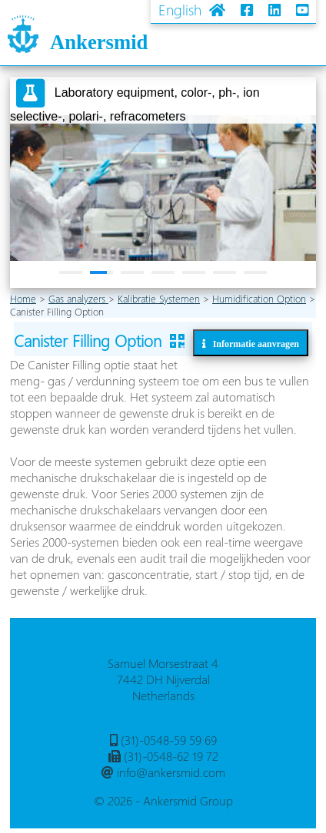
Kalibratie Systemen (159, 298)
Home (23, 298)
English (179, 9)
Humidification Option (259, 298)
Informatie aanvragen (252, 344)
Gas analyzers (78, 298)
